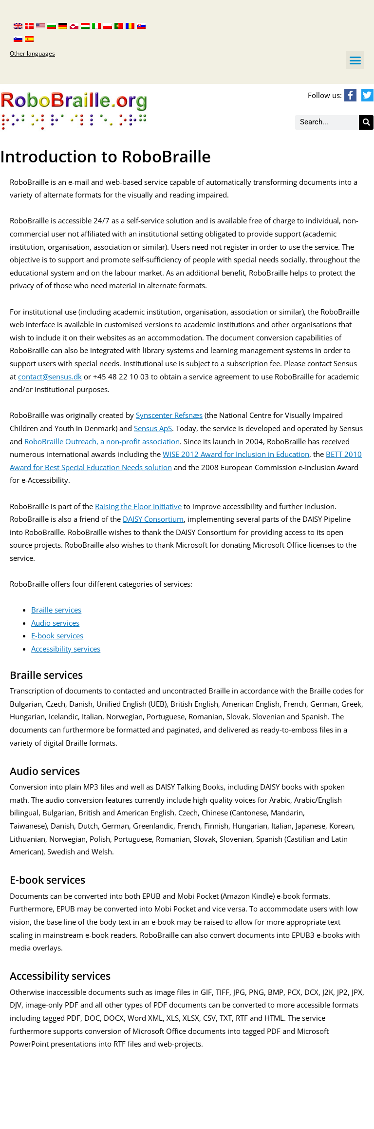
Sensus (145, 428)
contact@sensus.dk (50, 376)
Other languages (32, 53)
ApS (164, 428)
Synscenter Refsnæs (169, 415)
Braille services (56, 609)
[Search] (366, 122)
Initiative (167, 506)
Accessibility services (65, 649)
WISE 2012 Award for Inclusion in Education (236, 454)
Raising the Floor (124, 506)
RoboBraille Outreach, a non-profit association (102, 441)
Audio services (55, 623)
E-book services (57, 635)
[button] (355, 60)
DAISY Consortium (153, 519)
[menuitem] (18, 25)
